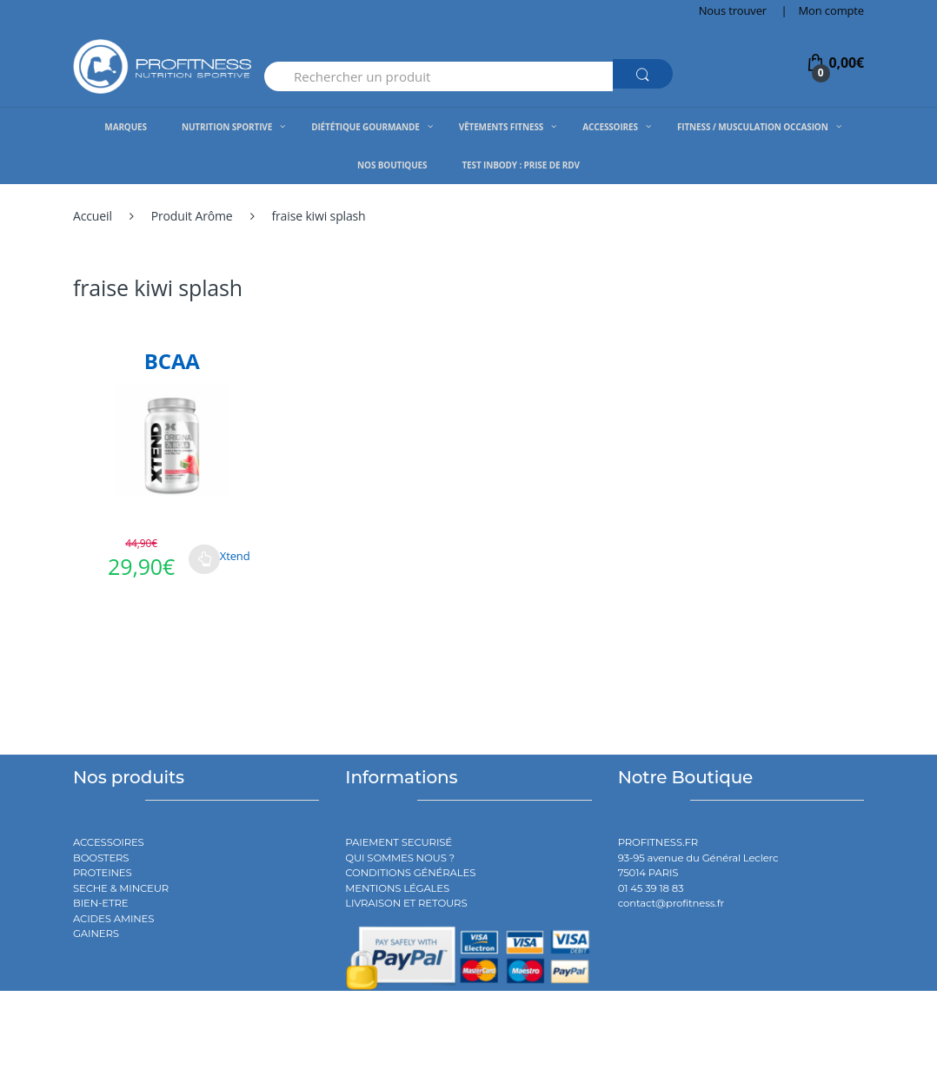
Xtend (235, 556)
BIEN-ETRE (101, 903)
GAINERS (96, 933)
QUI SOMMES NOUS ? (400, 858)
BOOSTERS (101, 858)
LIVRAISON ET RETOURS (406, 903)
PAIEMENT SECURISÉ (398, 842)
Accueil (92, 216)
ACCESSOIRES (108, 842)
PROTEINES (102, 873)
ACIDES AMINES (113, 919)
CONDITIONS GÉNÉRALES (410, 873)
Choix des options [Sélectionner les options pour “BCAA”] (204, 559)
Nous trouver (733, 10)
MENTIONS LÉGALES (397, 888)
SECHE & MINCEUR (121, 888)
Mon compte (831, 10)
